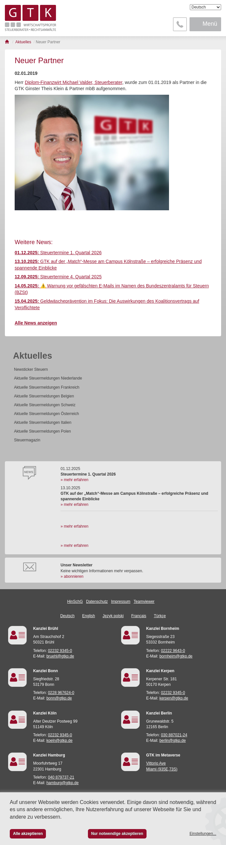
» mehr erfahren (74, 480)
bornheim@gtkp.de (175, 656)
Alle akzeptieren (28, 833)
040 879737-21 (61, 777)
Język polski (113, 616)
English (88, 616)
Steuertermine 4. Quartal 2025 (58, 276)
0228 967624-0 (61, 692)
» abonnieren (72, 576)
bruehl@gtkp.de (60, 656)
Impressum (120, 601)
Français (138, 616)
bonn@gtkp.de (59, 698)
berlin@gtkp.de (172, 740)
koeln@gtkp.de (59, 740)
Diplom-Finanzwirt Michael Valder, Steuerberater (73, 82)
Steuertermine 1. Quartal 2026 (58, 252)
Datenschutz (97, 601)
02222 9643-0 (173, 650)
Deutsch (67, 616)
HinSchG (75, 601)
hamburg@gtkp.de (62, 783)
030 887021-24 (174, 735)
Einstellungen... (203, 833)
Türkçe (160, 616)
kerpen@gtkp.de (173, 698)
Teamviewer (144, 601)
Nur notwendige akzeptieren (117, 833)
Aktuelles (32, 356)
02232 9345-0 (60, 650)
